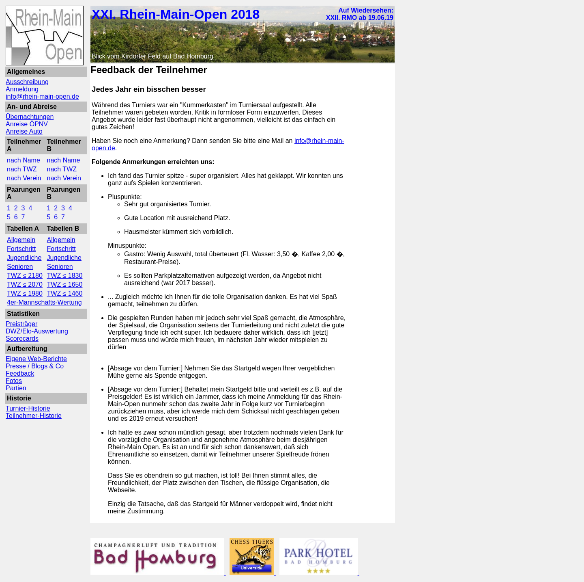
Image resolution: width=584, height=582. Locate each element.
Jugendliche (24, 257)
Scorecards (22, 338)
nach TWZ (22, 169)
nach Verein (24, 178)
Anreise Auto (24, 131)
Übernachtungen (30, 116)
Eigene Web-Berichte (36, 358)
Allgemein (21, 239)
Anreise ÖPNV (27, 124)
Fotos (14, 380)
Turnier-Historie (28, 408)
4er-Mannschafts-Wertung (44, 302)
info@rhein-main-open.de (42, 96)
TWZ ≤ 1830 (65, 275)
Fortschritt (21, 248)
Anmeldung (22, 89)
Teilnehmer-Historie (34, 415)
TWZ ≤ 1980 (25, 293)
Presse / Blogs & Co (35, 366)
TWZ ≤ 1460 (65, 293)
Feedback (20, 373)
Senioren (20, 266)
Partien (16, 388)
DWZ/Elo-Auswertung (37, 331)
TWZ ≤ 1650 (65, 284)
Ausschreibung (27, 81)
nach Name (23, 160)
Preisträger (21, 323)
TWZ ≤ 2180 (25, 275)
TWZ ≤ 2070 (25, 284)
